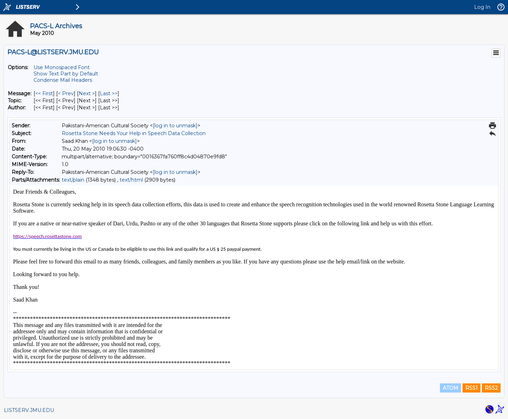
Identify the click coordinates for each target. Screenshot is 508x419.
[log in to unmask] (175, 125)
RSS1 (471, 388)
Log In (482, 7)
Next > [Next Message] (87, 93)
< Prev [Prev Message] (66, 93)
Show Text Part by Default (66, 74)
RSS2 (491, 388)
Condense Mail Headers (63, 80)
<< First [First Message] (44, 93)
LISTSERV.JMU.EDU (29, 410)
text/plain (73, 180)
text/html (131, 180)
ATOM (450, 388)
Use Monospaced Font (62, 67)
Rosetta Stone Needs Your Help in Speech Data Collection (134, 133)
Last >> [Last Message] (108, 93)
